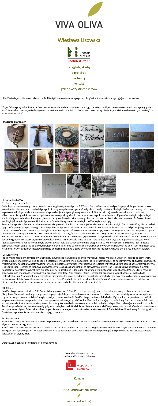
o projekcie (79, 72)
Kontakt (79, 378)
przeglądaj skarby (79, 67)
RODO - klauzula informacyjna (79, 389)
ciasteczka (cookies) (79, 401)
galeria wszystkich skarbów (79, 89)
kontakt (79, 83)
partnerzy (79, 78)
